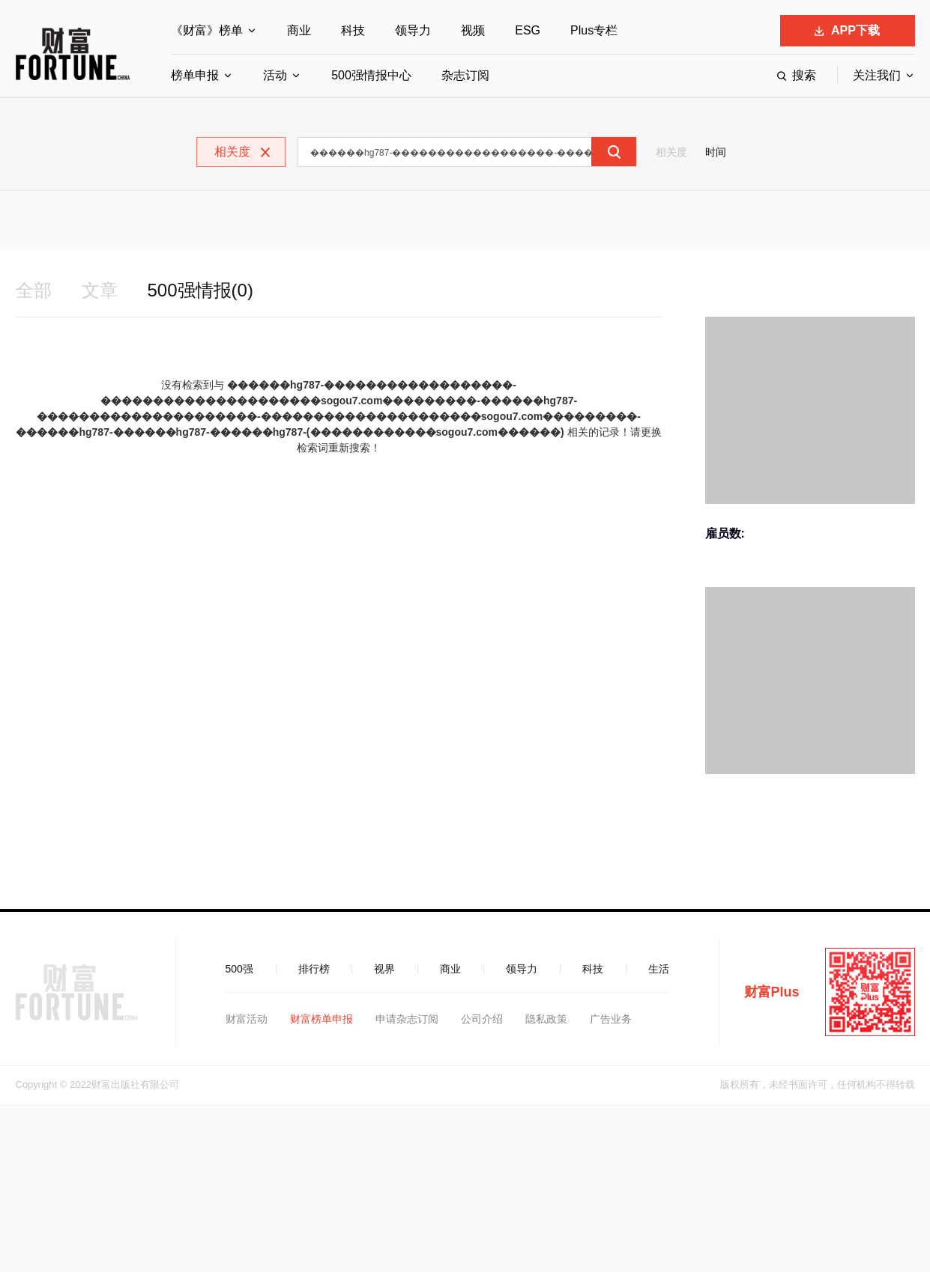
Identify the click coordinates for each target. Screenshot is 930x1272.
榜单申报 (195, 75)
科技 (353, 30)
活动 (275, 75)
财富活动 (247, 1019)
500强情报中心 (371, 75)
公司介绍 (482, 1019)
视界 (384, 969)
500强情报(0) (200, 290)
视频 (473, 30)
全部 (34, 290)
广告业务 (611, 1019)
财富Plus (772, 992)
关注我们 (877, 75)
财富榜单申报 (321, 1019)
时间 (715, 152)
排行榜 (314, 969)
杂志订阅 (465, 75)
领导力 (413, 30)
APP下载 (847, 30)
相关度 (671, 152)
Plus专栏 (594, 30)
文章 (100, 290)
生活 (658, 969)
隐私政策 (546, 1019)
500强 (239, 969)
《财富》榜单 (207, 30)
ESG (527, 30)
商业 (299, 30)
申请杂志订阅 (406, 1019)
